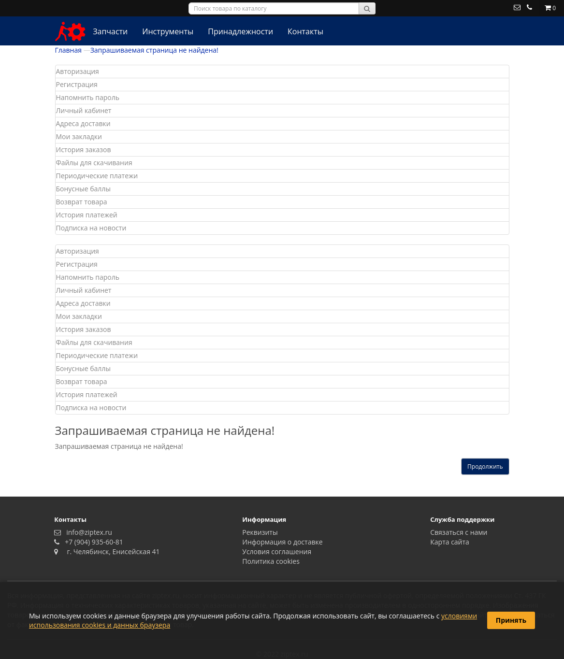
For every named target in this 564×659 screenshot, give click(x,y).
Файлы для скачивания (94, 162)
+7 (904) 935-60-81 (92, 541)
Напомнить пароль (87, 97)
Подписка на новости (91, 227)
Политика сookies (271, 561)
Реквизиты (259, 532)
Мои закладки (79, 136)
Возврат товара (81, 201)
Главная (68, 50)
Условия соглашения (276, 551)
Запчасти (110, 31)
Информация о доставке (282, 541)
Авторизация (77, 71)
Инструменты (167, 31)
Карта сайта (449, 541)
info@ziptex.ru (87, 532)
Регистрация (77, 84)
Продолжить (485, 466)
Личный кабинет (84, 110)
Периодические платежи (97, 175)
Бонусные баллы (83, 188)
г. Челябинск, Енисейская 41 (110, 551)
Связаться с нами (458, 532)
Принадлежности (240, 31)
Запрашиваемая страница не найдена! (154, 50)
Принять (511, 620)
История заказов (83, 149)
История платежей (86, 214)
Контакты (305, 31)
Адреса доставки (83, 123)
